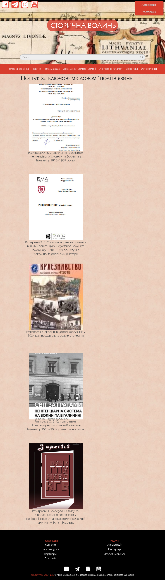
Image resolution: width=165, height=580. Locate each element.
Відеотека (132, 68)
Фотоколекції (149, 68)
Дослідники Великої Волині (79, 68)
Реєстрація (149, 11)
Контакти (50, 544)
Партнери (50, 553)
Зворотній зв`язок (114, 553)
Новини (36, 68)
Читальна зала (52, 68)
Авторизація (149, 4)
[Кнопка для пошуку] (142, 57)
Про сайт (50, 558)
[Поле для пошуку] (82, 57)
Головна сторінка (19, 68)
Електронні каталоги (111, 68)
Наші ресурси (50, 549)
